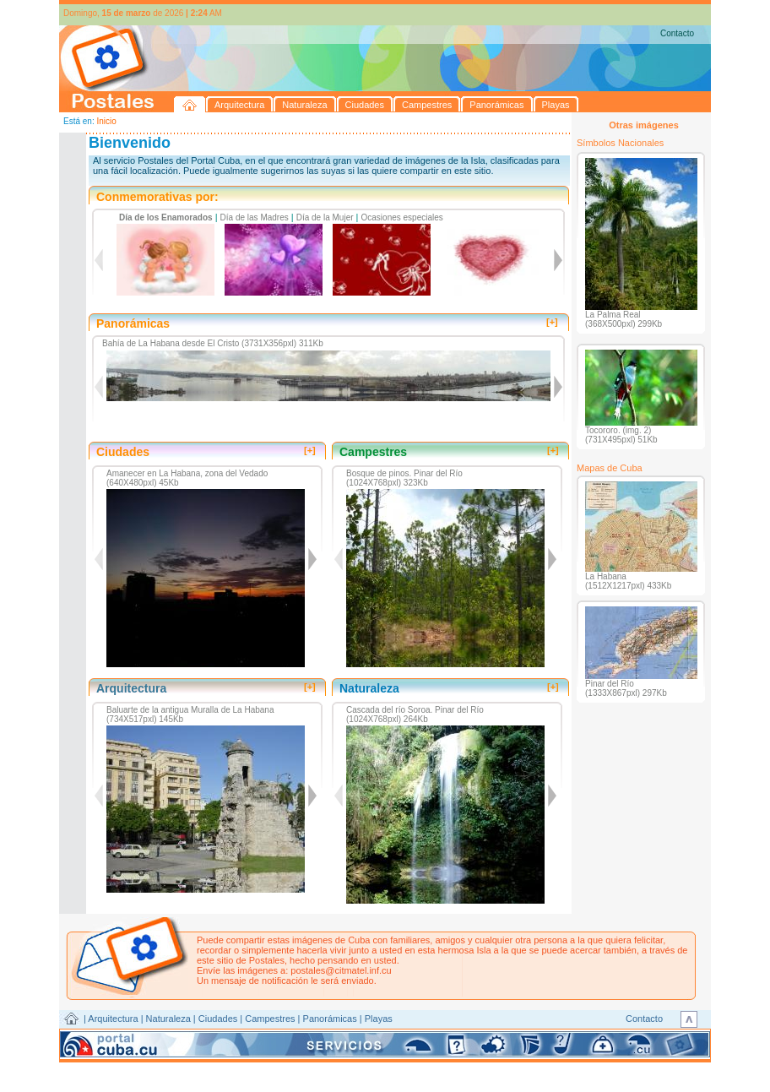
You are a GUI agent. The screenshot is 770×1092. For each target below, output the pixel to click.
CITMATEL (458, 1038)
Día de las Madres (254, 217)
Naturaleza (168, 1018)
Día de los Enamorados (166, 217)
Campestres (270, 1018)
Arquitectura (113, 1018)
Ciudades (217, 1018)
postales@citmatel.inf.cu (340, 970)
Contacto (677, 33)
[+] (552, 322)
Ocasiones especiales (402, 217)
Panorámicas (330, 1018)
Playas (379, 1018)
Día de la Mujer (325, 217)
